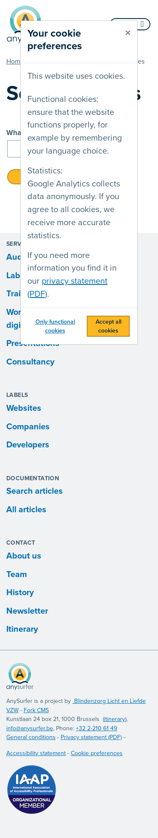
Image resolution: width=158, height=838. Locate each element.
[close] (127, 33)
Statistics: (45, 171)
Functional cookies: (63, 99)
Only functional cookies (55, 326)
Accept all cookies (108, 326)
